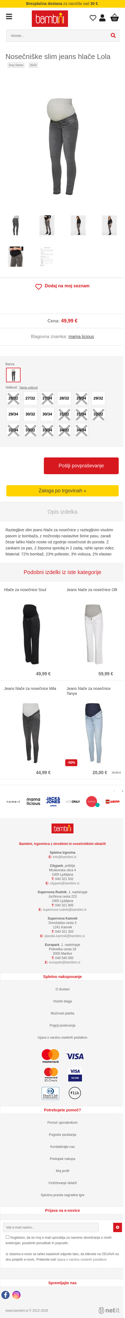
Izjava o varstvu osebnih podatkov (62, 1037)
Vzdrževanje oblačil (62, 1183)
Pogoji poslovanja (62, 1025)
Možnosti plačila (62, 1013)
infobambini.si (64, 857)
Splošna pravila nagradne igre (62, 1195)
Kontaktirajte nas (62, 1147)
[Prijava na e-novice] (117, 1227)
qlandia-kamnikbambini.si (64, 936)
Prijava (102, 19)
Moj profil (62, 1171)
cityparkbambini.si (64, 883)
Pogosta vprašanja (62, 1135)
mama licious (81, 336)
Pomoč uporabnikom (62, 1123)
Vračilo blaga (62, 1001)
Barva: (10, 364)
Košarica (114, 17)
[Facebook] (6, 1296)
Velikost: (21, 387)
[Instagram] (17, 1296)
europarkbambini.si (64, 962)
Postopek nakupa (62, 1159)
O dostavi (63, 989)
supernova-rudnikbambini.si (64, 910)
